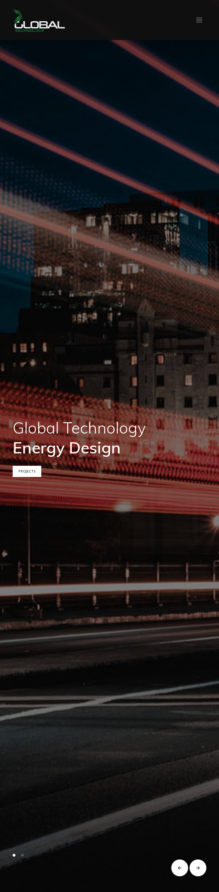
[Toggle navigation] (199, 20)
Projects (28, 471)
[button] (14, 855)
